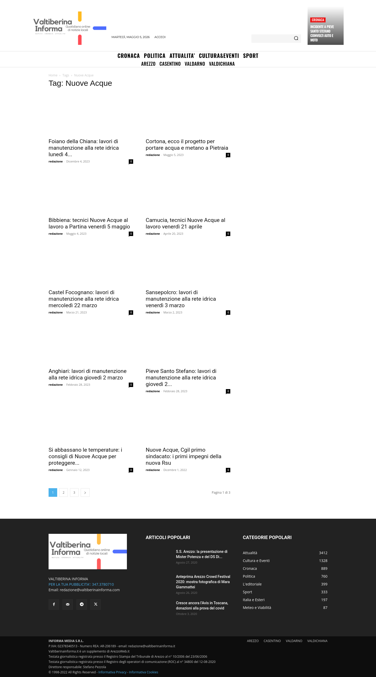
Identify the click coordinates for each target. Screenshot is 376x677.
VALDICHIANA (317, 641)
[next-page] (85, 492)
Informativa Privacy (112, 672)
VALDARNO (294, 641)
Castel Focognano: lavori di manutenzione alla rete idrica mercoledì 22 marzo (84, 299)
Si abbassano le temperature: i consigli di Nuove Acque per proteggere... (85, 456)
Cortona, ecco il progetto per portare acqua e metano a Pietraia (187, 144)
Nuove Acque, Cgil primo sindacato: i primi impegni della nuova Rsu (183, 456)
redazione (56, 161)
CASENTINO (272, 641)
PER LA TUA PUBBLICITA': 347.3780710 (81, 584)
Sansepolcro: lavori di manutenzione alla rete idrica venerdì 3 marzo (181, 299)
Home (53, 75)
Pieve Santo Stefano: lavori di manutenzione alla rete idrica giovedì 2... (181, 377)
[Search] (296, 38)
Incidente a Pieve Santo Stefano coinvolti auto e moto (322, 33)
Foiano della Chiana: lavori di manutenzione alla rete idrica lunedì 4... (84, 148)
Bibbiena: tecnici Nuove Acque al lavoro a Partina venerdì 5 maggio (89, 223)
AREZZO (253, 641)
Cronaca (318, 19)
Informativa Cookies (143, 672)
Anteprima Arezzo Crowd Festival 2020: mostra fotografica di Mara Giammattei (203, 582)
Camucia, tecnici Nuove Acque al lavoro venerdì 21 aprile (185, 223)
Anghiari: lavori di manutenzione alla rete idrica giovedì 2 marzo (88, 374)
